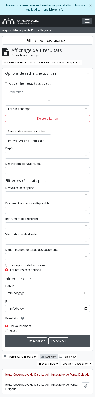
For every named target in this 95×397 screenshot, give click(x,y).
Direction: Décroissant (75, 363)
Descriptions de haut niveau (28, 265)
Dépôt (9, 148)
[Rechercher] (47, 92)
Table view (67, 356)
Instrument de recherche (22, 219)
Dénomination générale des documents (31, 250)
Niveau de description (19, 188)
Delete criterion (47, 119)
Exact (13, 331)
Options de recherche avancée (30, 73)
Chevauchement (20, 326)
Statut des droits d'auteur (22, 234)
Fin (7, 301)
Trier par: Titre (47, 363)
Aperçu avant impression (20, 356)
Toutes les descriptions (25, 270)
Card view (48, 356)
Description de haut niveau (23, 164)
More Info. (56, 10)
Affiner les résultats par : (48, 40)
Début (9, 286)
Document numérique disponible (27, 203)
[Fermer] (90, 5)
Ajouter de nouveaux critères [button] (27, 131)
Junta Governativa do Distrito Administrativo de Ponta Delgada (47, 374)
